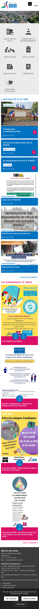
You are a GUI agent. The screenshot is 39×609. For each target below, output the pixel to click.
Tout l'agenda (29, 542)
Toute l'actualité (28, 277)
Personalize (21, 604)
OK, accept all (11, 598)
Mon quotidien (8, 588)
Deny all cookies (30, 598)
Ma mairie (7, 583)
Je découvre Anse (9, 585)
